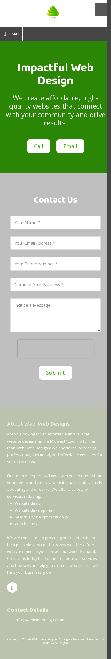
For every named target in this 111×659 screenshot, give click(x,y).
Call (38, 146)
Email (11, 34)
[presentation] (56, 349)
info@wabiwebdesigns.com (39, 619)
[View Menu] (101, 9)
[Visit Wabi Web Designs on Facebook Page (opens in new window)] (12, 587)
